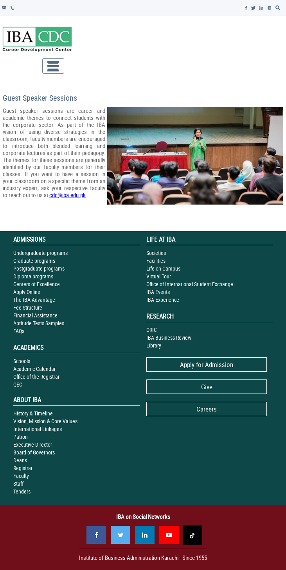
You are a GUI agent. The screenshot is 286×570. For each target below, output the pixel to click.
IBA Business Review (168, 337)
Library (153, 345)
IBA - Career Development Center (37, 40)
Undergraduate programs (40, 252)
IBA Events (158, 292)
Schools (21, 361)
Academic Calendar (34, 368)
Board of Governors (34, 452)
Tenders (22, 491)
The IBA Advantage (34, 299)
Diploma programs (33, 276)
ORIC (151, 329)
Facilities (155, 260)
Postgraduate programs (39, 268)
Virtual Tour (158, 276)
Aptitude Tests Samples (38, 323)
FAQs (18, 331)
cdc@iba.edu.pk (67, 195)
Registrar (22, 468)
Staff (18, 483)
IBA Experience (162, 299)
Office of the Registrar (36, 376)
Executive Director (32, 444)
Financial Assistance (35, 315)
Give (206, 386)
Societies (156, 252)
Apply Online (26, 292)
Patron (20, 436)
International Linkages (37, 429)
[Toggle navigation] (53, 66)
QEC (17, 384)
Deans (20, 460)
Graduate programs (34, 260)
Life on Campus (163, 268)
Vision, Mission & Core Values (45, 421)
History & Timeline (33, 413)
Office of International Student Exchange (189, 284)
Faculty (21, 475)
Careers (206, 408)
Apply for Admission (206, 364)
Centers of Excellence (36, 284)
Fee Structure (27, 307)
